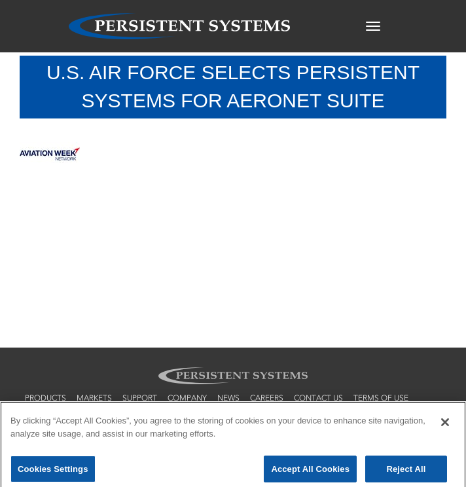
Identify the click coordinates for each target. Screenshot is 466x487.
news (228, 398)
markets (94, 398)
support (139, 398)
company (187, 398)
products (45, 398)
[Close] (445, 424)
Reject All (405, 471)
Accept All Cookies (310, 471)
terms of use (380, 398)
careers (266, 398)
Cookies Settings (53, 471)
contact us (318, 398)
